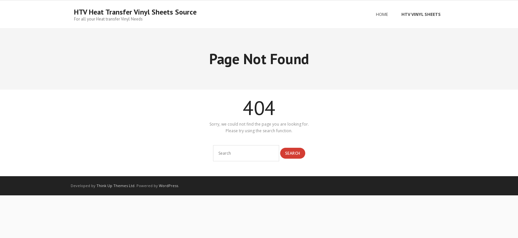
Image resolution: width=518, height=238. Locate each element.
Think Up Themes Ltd (115, 185)
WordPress (168, 185)
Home (382, 14)
